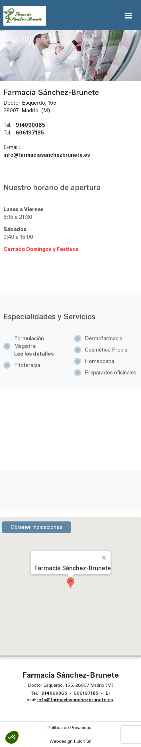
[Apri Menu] (128, 15)
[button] (12, 737)
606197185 (30, 133)
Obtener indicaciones (36, 536)
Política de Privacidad (69, 727)
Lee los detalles (34, 362)
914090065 (30, 125)
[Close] (104, 566)
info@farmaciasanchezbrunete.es (46, 155)
